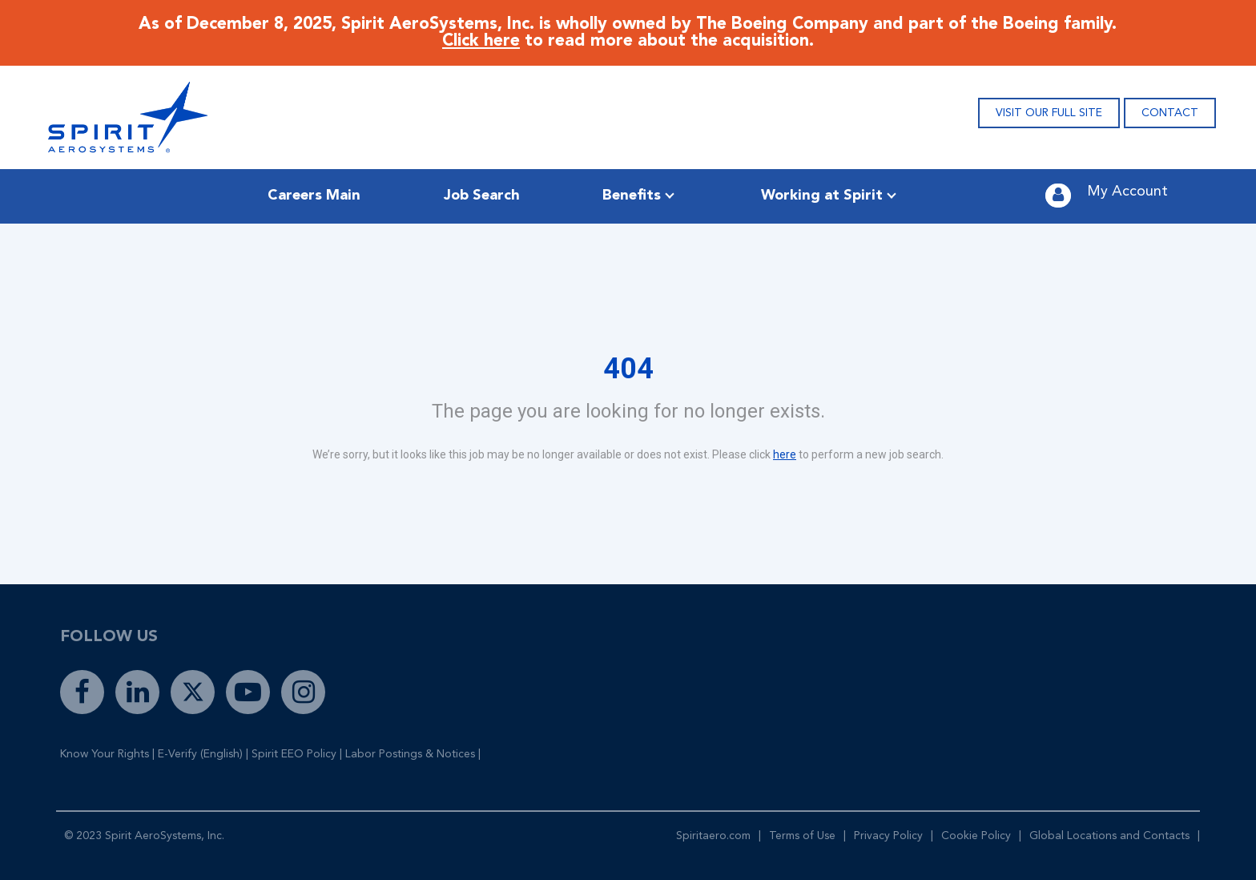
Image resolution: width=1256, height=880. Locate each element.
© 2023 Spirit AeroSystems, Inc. (144, 836)
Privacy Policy (888, 836)
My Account (1127, 191)
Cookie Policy (976, 836)
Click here (481, 41)
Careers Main (314, 195)
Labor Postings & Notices (410, 754)
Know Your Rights (104, 754)
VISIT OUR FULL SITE (1049, 113)
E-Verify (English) (200, 754)
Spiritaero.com (713, 836)
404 (628, 369)
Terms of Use (802, 836)
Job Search (482, 195)
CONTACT (1169, 113)
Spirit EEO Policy (294, 754)
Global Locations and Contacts (1109, 836)
